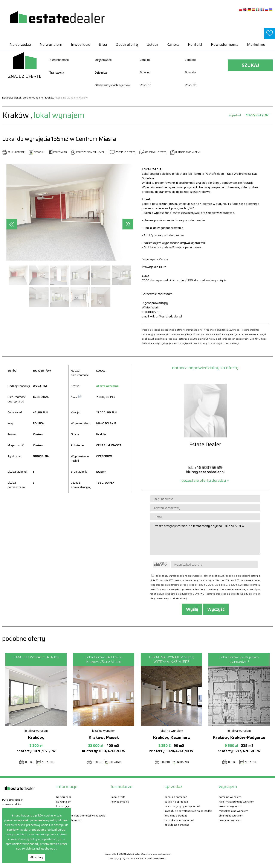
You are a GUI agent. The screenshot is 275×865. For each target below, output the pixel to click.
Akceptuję (36, 857)
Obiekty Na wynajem (231, 815)
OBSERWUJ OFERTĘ (152, 152)
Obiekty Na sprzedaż (177, 825)
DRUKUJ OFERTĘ (13, 152)
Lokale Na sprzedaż (176, 815)
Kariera (173, 44)
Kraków (49, 98)
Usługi (152, 44)
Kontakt (195, 44)
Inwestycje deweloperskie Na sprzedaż (188, 811)
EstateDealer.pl (11, 98)
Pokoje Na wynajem (230, 820)
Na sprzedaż (20, 44)
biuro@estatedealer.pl (205, 472)
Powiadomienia (224, 44)
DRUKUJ (26, 762)
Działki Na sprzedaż (176, 802)
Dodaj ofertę (127, 44)
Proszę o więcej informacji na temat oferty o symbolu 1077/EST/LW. (205, 538)
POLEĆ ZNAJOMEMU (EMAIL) (88, 152)
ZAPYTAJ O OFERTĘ (122, 152)
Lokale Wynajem (33, 98)
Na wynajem (51, 44)
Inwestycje (80, 44)
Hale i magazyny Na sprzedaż (182, 806)
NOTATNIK (36, 152)
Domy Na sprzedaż (176, 797)
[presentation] (11, 224)
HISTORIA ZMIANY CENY (185, 152)
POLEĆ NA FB (58, 152)
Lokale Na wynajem (230, 806)
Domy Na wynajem (230, 797)
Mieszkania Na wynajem (233, 811)
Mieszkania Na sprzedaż (179, 820)
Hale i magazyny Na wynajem (236, 802)
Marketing (256, 44)
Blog (103, 44)
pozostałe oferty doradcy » (205, 480)
